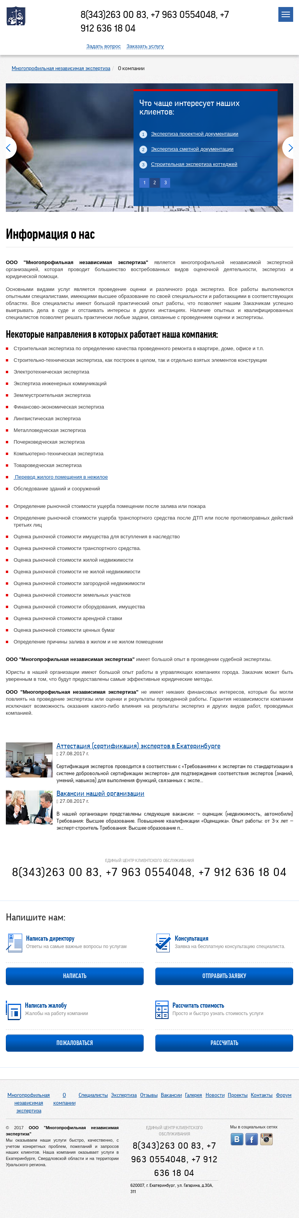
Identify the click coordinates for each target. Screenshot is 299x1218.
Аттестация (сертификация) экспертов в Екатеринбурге (138, 745)
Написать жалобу (46, 1005)
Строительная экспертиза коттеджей (194, 164)
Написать (74, 976)
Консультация (191, 938)
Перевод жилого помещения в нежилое (61, 477)
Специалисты (93, 1095)
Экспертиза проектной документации (194, 134)
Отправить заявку (224, 976)
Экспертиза (124, 1095)
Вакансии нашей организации (100, 793)
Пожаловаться (74, 1043)
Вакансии (171, 1095)
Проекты (238, 1095)
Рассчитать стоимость (198, 1005)
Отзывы (149, 1095)
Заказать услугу (145, 46)
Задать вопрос (103, 46)
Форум (284, 1095)
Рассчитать (224, 1043)
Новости (215, 1095)
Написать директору (50, 938)
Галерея (193, 1095)
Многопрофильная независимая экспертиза (28, 1103)
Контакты (262, 1095)
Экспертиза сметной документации (192, 149)
